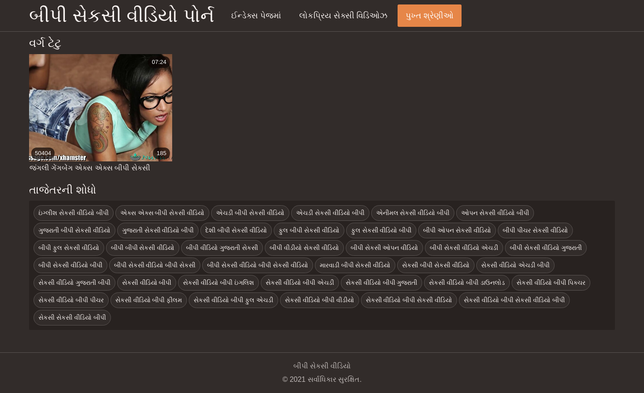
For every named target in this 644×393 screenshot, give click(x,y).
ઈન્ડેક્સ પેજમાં (256, 15)
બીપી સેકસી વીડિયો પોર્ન (121, 15)
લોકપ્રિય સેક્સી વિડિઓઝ (343, 15)
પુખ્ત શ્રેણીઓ (429, 15)
